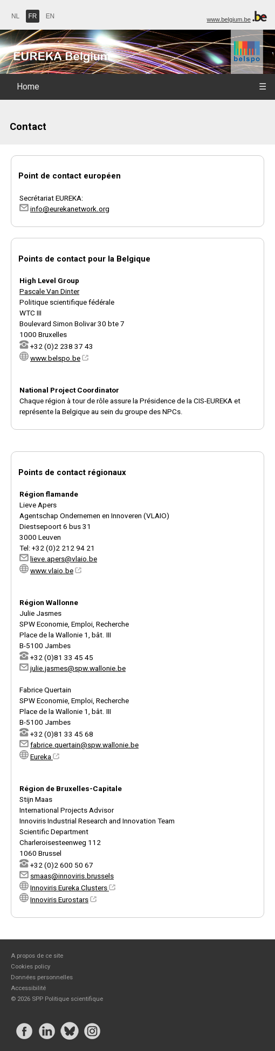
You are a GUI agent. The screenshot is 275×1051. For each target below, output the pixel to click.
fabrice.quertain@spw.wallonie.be (84, 744)
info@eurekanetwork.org (69, 208)
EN (50, 16)
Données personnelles (42, 977)
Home (28, 86)
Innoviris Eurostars (59, 899)
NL (15, 16)
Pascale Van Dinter (49, 291)
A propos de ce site (37, 955)
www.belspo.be (55, 358)
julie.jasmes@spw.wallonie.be (78, 668)
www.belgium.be (228, 19)
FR (33, 16)
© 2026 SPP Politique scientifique (57, 998)
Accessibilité (28, 988)
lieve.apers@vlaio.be (63, 558)
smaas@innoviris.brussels (72, 875)
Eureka (44, 756)
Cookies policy (30, 966)
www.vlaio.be (51, 570)
